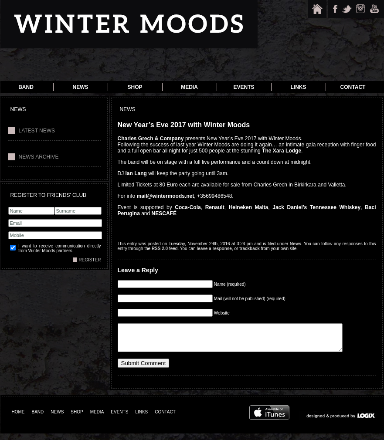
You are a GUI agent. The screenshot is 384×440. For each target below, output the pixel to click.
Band (26, 87)
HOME (18, 418)
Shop (134, 87)
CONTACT (165, 418)
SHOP (77, 418)
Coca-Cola (187, 207)
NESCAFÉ (164, 213)
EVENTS (119, 418)
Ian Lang (136, 173)
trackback (249, 248)
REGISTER (89, 259)
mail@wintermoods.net (165, 196)
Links (298, 87)
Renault (214, 207)
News (80, 87)
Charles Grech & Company (151, 138)
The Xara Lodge (281, 151)
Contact (353, 87)
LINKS (141, 418)
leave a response (214, 248)
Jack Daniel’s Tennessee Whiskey (316, 207)
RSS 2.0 (160, 248)
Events (243, 87)
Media (189, 87)
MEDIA (97, 418)
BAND (38, 418)
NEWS (57, 418)
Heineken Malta (248, 207)
